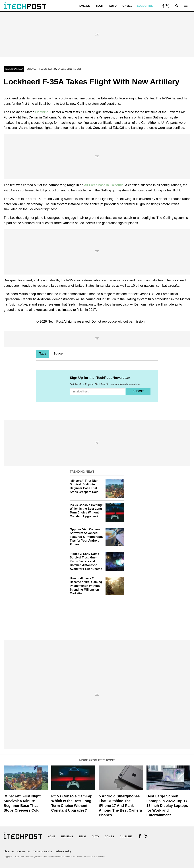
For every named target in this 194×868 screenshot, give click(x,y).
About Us (9, 851)
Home (51, 836)
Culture (126, 836)
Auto (113, 5)
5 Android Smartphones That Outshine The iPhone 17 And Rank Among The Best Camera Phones (120, 805)
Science (31, 69)
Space (58, 353)
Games (127, 5)
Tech (99, 5)
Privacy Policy (63, 851)
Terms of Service (42, 851)
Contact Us (23, 851)
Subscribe (145, 5)
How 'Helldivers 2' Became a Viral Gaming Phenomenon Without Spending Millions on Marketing (86, 586)
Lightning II (43, 112)
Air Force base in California (103, 185)
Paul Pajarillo (14, 69)
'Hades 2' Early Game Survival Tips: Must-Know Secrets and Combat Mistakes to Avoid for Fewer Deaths (86, 561)
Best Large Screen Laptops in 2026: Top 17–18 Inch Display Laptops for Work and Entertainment (167, 805)
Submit (138, 391)
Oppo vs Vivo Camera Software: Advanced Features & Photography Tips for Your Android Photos (87, 537)
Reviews (83, 5)
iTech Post (55, 321)
